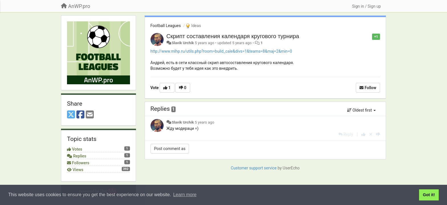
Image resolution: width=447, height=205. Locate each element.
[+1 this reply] (363, 134)
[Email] (90, 115)
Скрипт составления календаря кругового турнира (232, 36)
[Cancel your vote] (370, 134)
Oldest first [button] (361, 110)
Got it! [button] (429, 194)
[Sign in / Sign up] (366, 6)
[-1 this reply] (378, 134)
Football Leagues (166, 25)
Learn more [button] (184, 194)
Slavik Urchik (183, 43)
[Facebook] (80, 115)
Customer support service (254, 168)
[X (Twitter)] (71, 115)
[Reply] (345, 134)
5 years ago (204, 122)
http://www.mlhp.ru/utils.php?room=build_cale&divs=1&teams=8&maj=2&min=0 (221, 51)
